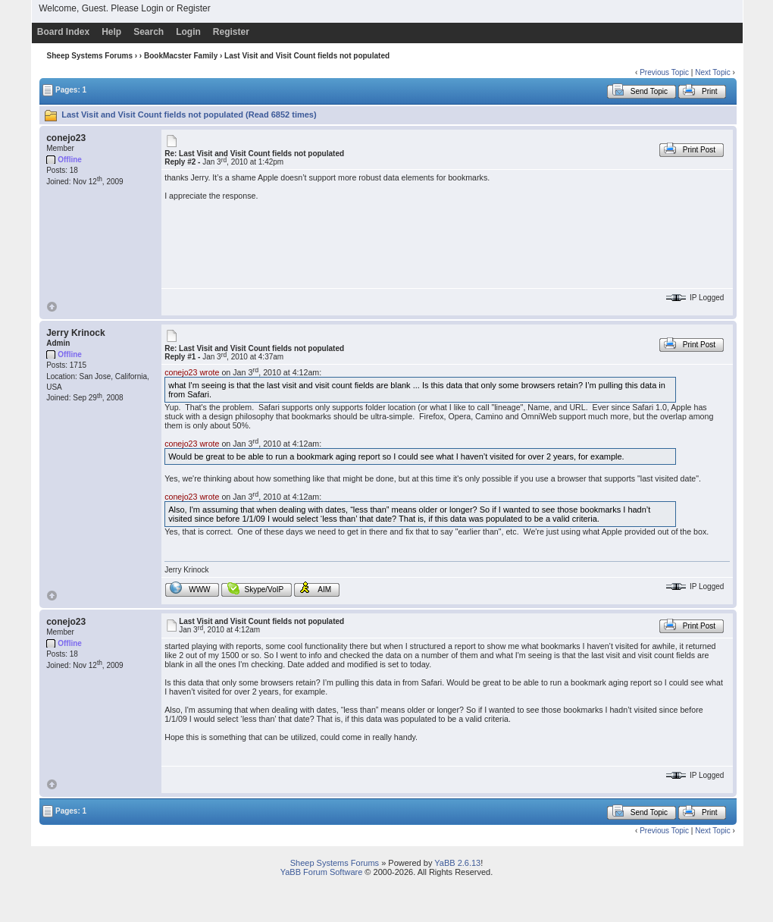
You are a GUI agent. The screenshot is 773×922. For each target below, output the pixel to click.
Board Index (63, 32)
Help (111, 32)
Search (148, 32)
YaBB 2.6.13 (457, 862)
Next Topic (713, 72)
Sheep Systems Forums (90, 56)
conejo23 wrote (191, 372)
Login (152, 8)
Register (194, 8)
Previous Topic (664, 72)
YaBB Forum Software (321, 872)
